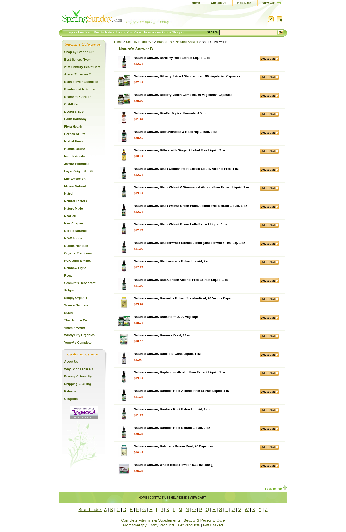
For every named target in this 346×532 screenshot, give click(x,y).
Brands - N (164, 41)
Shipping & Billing (77, 384)
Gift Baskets (213, 525)
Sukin (68, 313)
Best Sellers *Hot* (77, 59)
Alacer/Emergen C (77, 74)
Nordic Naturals (75, 231)
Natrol (68, 193)
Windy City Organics (79, 335)
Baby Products (162, 525)
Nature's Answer (187, 41)
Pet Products (189, 525)
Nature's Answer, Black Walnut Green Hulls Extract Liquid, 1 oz (180, 224)
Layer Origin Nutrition (80, 171)
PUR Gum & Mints (77, 260)
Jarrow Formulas (76, 164)
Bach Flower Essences (81, 82)
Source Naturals (76, 305)
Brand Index (90, 509)
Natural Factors (75, 201)
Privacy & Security (78, 376)
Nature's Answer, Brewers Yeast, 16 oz (162, 335)
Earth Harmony (75, 119)
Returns (70, 391)
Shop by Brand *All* (140, 41)
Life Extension (75, 178)
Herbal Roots (74, 141)
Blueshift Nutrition (77, 97)
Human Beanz (74, 149)
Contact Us (218, 3)
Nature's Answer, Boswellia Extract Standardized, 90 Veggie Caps (182, 298)
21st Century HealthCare (82, 67)
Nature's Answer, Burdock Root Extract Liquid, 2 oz (172, 428)
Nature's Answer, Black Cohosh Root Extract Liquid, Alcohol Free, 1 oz (186, 169)
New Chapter (73, 223)
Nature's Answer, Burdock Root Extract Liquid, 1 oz (172, 409)
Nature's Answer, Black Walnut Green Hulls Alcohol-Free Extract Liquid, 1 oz (190, 206)
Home (196, 3)
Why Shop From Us (78, 369)
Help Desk (244, 3)
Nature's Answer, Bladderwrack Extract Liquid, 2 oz (172, 261)
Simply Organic (75, 298)
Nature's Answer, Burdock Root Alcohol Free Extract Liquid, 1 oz (182, 391)
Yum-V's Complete (78, 342)
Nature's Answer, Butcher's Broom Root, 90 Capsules (173, 446)
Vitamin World (74, 327)
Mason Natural (75, 186)
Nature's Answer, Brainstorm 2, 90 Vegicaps (166, 317)
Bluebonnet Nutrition (79, 89)
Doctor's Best (74, 111)
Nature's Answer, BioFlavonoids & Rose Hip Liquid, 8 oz (175, 132)
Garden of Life (74, 134)
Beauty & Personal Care (204, 520)
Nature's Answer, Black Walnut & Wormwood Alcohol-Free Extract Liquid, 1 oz (192, 187)
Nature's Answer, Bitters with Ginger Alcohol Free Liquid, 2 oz (179, 150)
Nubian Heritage (76, 245)
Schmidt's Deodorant (79, 283)
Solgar (69, 290)
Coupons (71, 399)
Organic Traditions (78, 253)
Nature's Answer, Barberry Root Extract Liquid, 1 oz (172, 58)
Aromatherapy (134, 525)
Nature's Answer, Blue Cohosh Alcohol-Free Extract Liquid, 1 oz (181, 280)
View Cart (268, 3)
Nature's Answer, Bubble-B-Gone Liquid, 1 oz (167, 354)
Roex (68, 275)
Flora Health (73, 126)
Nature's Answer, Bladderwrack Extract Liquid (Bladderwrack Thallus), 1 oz (189, 243)
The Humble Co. (76, 320)
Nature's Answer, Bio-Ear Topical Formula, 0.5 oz (170, 113)
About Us (71, 361)
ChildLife (71, 104)
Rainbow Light (75, 268)
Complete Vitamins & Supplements (150, 520)
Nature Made (73, 208)
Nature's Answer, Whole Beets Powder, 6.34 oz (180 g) (174, 465)
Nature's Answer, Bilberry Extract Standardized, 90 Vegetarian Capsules (187, 76)
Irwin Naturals (74, 156)
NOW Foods (73, 238)
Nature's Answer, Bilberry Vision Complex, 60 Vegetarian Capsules (183, 95)
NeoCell (70, 216)
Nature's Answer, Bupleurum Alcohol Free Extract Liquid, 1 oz (179, 372)
